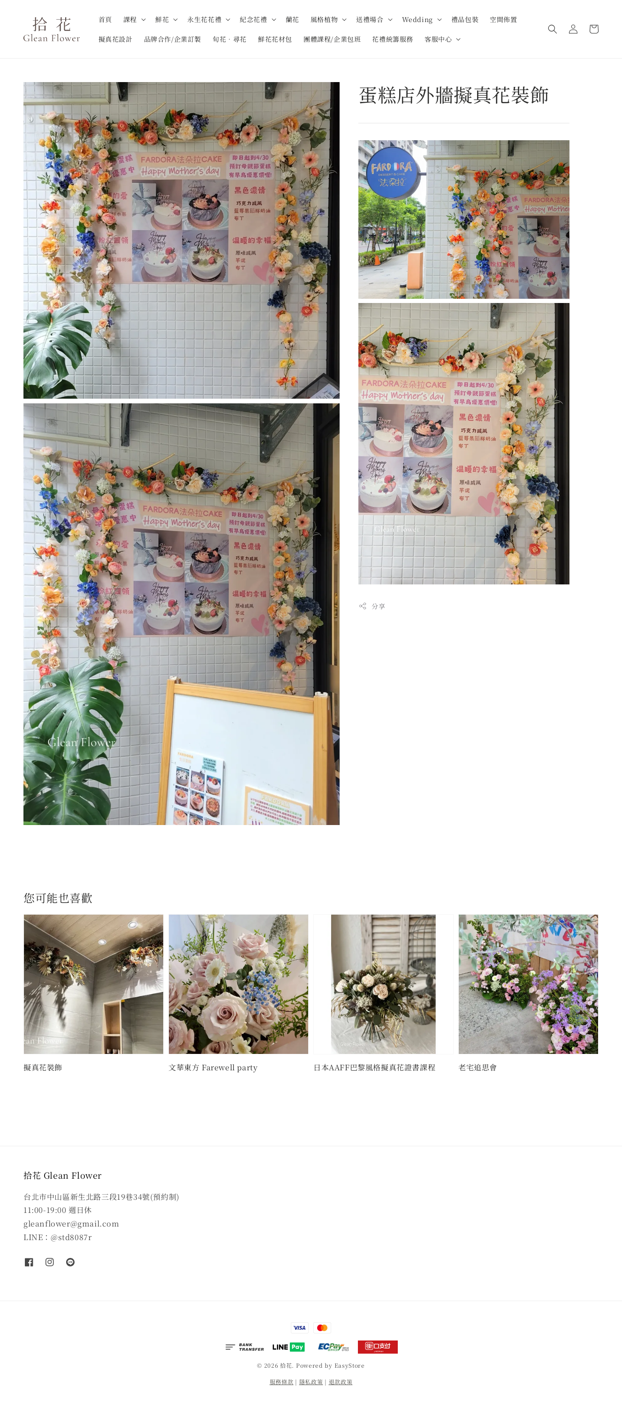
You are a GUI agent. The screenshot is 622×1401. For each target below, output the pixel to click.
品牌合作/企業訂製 (172, 39)
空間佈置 (503, 19)
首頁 (105, 19)
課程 (130, 19)
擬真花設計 (116, 39)
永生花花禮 (204, 19)
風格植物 (324, 19)
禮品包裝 (464, 19)
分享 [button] (371, 606)
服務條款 (282, 1382)
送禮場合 (369, 19)
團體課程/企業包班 (332, 39)
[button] (552, 29)
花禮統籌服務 (392, 39)
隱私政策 (311, 1382)
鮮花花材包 (275, 39)
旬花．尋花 (229, 39)
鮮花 (162, 19)
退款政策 (341, 1382)
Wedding (417, 19)
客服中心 (438, 39)
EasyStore (349, 1365)
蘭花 (292, 19)
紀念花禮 (253, 19)
